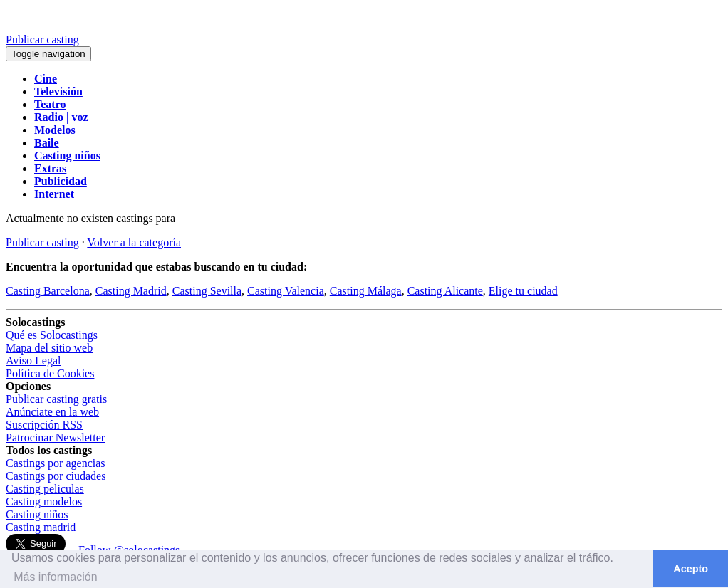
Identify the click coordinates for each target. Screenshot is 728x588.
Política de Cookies (50, 373)
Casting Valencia (285, 291)
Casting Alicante (445, 291)
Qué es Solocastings (52, 335)
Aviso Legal (33, 361)
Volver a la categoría (134, 242)
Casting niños (37, 514)
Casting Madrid (131, 291)
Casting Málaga (366, 291)
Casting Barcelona (48, 291)
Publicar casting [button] (42, 39)
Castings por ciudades (55, 476)
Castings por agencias (55, 463)
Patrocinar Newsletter (55, 437)
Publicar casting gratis (56, 399)
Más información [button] (55, 577)
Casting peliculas (45, 489)
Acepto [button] (690, 568)
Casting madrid (41, 527)
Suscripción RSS (44, 425)
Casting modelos (44, 501)
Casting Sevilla (206, 291)
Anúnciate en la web (52, 412)
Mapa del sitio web (49, 348)
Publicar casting (42, 242)
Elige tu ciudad (523, 291)
